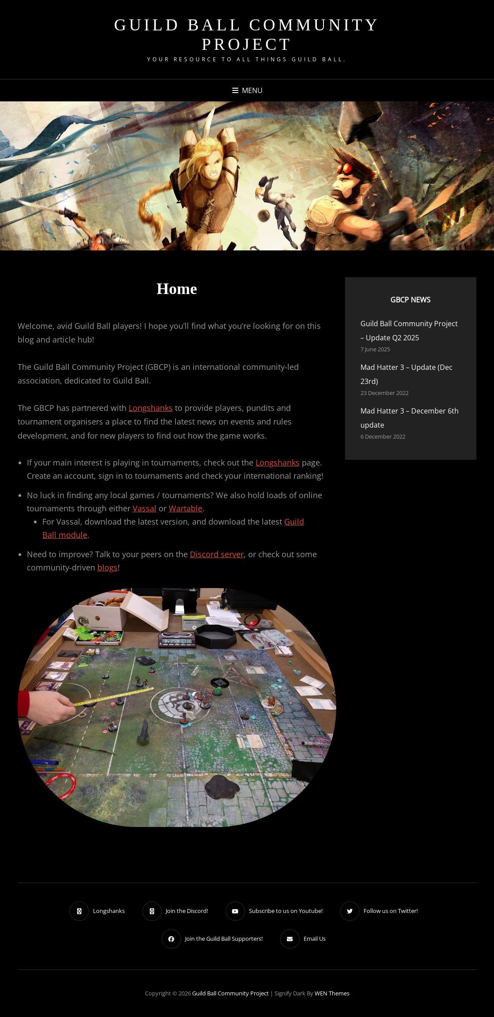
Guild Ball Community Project (247, 34)
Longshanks (151, 407)
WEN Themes (332, 993)
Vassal (144, 508)
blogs (107, 567)
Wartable (185, 508)
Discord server (217, 554)
